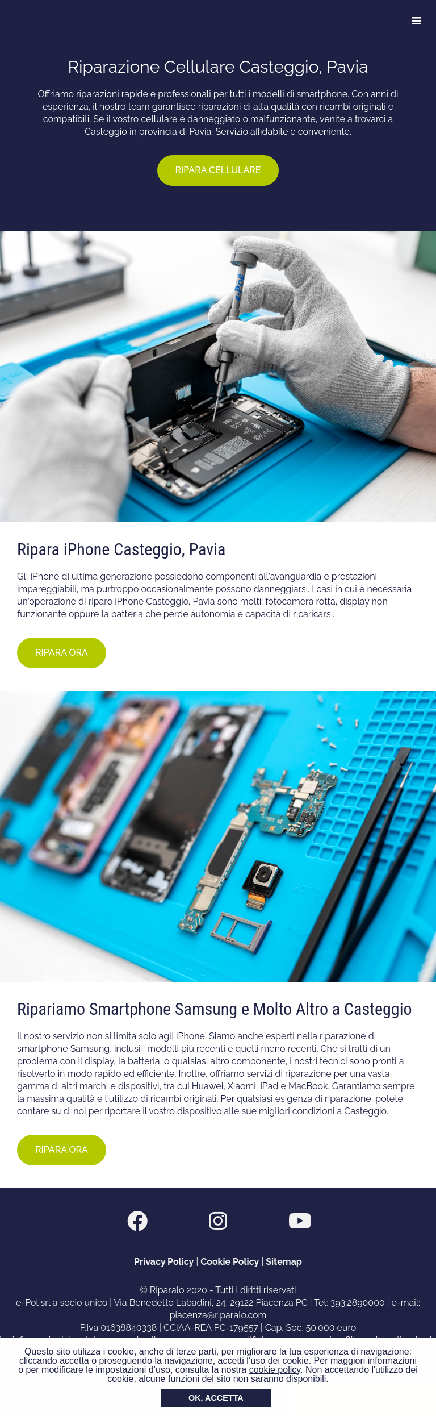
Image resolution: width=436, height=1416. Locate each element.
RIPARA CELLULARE (218, 170)
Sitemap (284, 1261)
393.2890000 (357, 1302)
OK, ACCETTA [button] (216, 1397)
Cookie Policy (229, 1261)
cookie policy (274, 1370)
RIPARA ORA (61, 652)
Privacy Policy (164, 1261)
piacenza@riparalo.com (218, 1315)
